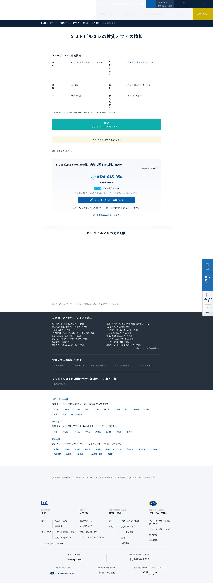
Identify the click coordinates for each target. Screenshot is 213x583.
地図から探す (145, 335)
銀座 (55, 384)
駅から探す (58, 408)
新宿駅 (98, 418)
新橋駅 (67, 418)
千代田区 (76, 401)
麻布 (127, 379)
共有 (207, 312)
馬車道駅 (57, 423)
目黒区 (119, 401)
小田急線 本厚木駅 (59, 354)
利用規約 (121, 572)
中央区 (87, 401)
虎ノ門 (56, 379)
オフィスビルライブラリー (92, 507)
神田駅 (68, 423)
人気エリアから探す (63, 369)
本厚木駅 (141, 62)
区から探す (77, 335)
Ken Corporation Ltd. (26, 9)
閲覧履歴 (183, 6)
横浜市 (129, 401)
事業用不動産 (126, 4)
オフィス (112, 4)
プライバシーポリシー (102, 572)
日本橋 (77, 379)
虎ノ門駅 (142, 418)
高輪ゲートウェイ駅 (113, 418)
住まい (101, 4)
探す (43, 490)
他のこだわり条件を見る (147, 318)
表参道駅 (130, 418)
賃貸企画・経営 (128, 496)
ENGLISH (161, 2)
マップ (115, 158)
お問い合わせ (203, 14)
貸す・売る (46, 502)
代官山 (96, 379)
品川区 (108, 401)
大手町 (136, 379)
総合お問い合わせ (79, 572)
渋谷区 (65, 401)
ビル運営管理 (128, 14)
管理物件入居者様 (165, 6)
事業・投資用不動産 (153, 14)
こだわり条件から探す (122, 335)
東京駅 (56, 418)
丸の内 (146, 379)
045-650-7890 (106, 152)
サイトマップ (136, 572)
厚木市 (82, 62)
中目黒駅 (154, 418)
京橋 (87, 379)
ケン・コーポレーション (160, 499)
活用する (113, 496)
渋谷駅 (87, 418)
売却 (123, 507)
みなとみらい (76, 384)
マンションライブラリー (52, 513)
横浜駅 (110, 423)
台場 (64, 384)
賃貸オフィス (86, 490)
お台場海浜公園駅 (95, 423)
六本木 (67, 379)
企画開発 (125, 513)
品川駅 (77, 418)
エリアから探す (58, 335)
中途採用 (153, 510)
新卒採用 (153, 504)
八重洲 (117, 379)
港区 (55, 401)
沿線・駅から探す (97, 335)
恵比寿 (106, 379)
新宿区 (98, 401)
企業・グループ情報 (145, 4)
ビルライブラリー (179, 14)
